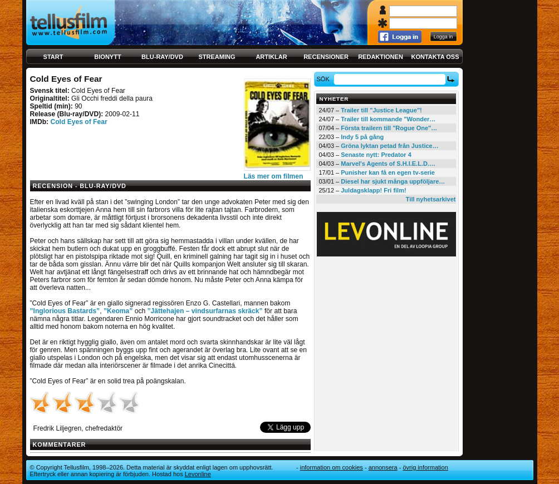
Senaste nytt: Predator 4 (376, 154)
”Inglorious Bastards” (65, 311)
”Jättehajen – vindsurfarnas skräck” (205, 311)
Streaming (217, 56)
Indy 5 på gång (362, 137)
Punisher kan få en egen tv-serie (388, 172)
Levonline (198, 474)
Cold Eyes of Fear (78, 122)
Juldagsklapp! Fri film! (373, 190)
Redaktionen (380, 56)
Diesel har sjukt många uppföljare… (393, 181)
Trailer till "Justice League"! (381, 110)
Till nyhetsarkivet (431, 199)
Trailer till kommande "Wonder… (388, 119)
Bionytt (107, 56)
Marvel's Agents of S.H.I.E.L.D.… (388, 163)
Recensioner (326, 56)
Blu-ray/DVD (162, 56)
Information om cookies (331, 467)
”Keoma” (118, 311)
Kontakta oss (435, 56)
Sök (324, 79)
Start (53, 56)
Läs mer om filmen (273, 176)
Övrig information (425, 467)
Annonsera (383, 467)
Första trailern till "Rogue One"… (389, 128)
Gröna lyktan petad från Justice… (389, 145)
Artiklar (271, 56)
